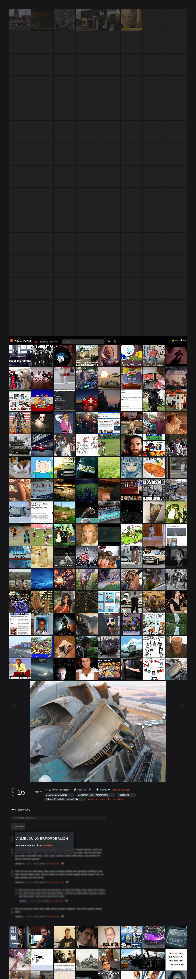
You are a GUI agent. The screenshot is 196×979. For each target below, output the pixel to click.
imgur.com (81, 454)
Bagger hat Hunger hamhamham (93, 459)
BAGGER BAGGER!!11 (56, 459)
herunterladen (124, 454)
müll (52, 5)
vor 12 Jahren (52, 454)
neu (36, 5)
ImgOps (103, 454)
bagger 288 (123, 459)
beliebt (44, 5)
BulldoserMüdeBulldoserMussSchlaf (62, 463)
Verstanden (185, 972)
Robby (66, 454)
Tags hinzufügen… (116, 463)
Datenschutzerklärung (92, 974)
